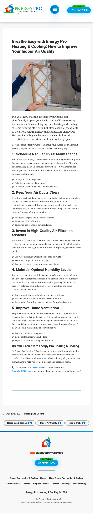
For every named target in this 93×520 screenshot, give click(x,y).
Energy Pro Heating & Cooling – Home (28, 484)
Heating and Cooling (34, 413)
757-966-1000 (36, 367)
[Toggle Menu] (55, 9)
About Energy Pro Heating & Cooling (66, 484)
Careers (26, 490)
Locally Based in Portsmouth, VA (46, 507)
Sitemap (66, 490)
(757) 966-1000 (79, 10)
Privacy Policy (79, 490)
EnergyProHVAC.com (21, 371)
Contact (55, 490)
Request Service (41, 490)
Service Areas (13, 490)
